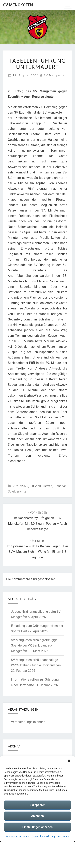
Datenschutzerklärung (18, 836)
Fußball (35, 486)
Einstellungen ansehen (37, 827)
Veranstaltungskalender (28, 722)
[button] (69, 761)
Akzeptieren (37, 805)
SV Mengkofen (18, 5)
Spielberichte (17, 491)
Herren (47, 486)
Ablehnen (37, 816)
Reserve (60, 486)
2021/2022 (20, 486)
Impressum (63, 836)
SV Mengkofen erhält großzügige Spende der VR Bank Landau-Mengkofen (34, 645)
